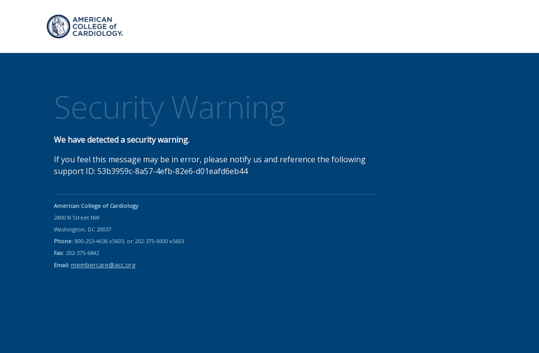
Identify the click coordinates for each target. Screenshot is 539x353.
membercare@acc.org (103, 264)
